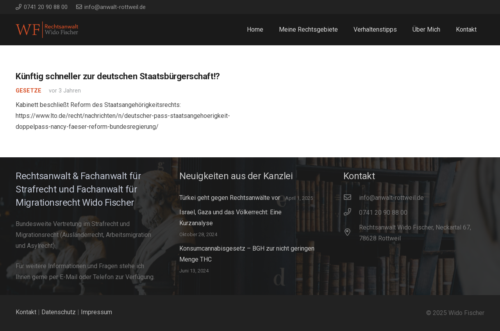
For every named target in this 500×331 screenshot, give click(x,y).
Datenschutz (58, 312)
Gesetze (28, 90)
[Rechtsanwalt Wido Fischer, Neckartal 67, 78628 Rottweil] (351, 233)
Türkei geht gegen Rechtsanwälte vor (229, 197)
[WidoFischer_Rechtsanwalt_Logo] (47, 29)
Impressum (96, 312)
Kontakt (26, 312)
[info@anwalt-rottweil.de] (351, 197)
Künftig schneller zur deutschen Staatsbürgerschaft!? (118, 76)
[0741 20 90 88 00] (351, 212)
